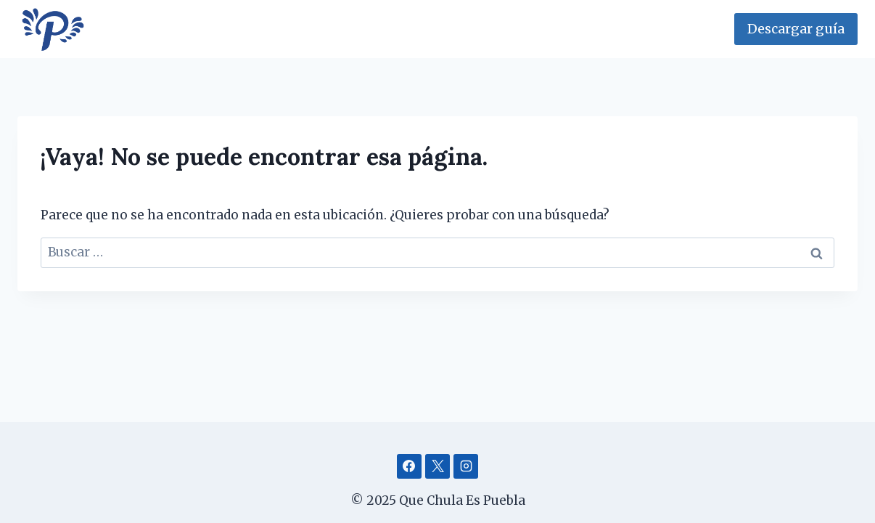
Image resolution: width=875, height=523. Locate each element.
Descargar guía (796, 28)
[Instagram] (465, 466)
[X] (437, 466)
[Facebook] (409, 466)
